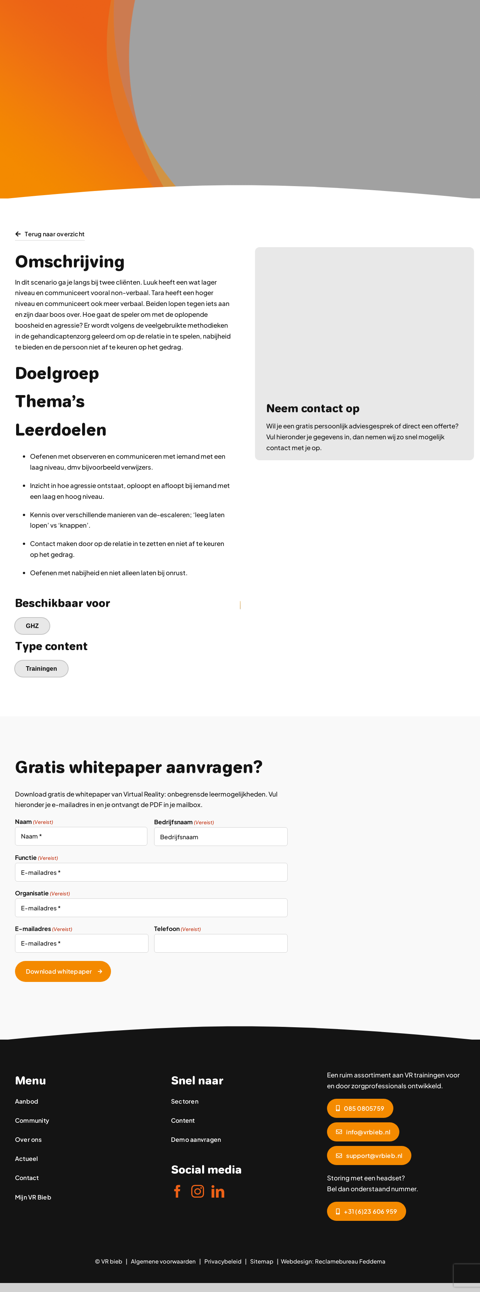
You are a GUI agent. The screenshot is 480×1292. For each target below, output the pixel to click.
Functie (36, 857)
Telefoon (177, 929)
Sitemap (261, 1260)
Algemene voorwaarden (163, 1260)
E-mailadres (43, 929)
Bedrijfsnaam (184, 822)
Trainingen (41, 668)
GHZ (32, 626)
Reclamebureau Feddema (350, 1260)
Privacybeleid (223, 1260)
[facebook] (177, 1190)
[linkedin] (218, 1190)
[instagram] (197, 1190)
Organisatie (42, 893)
